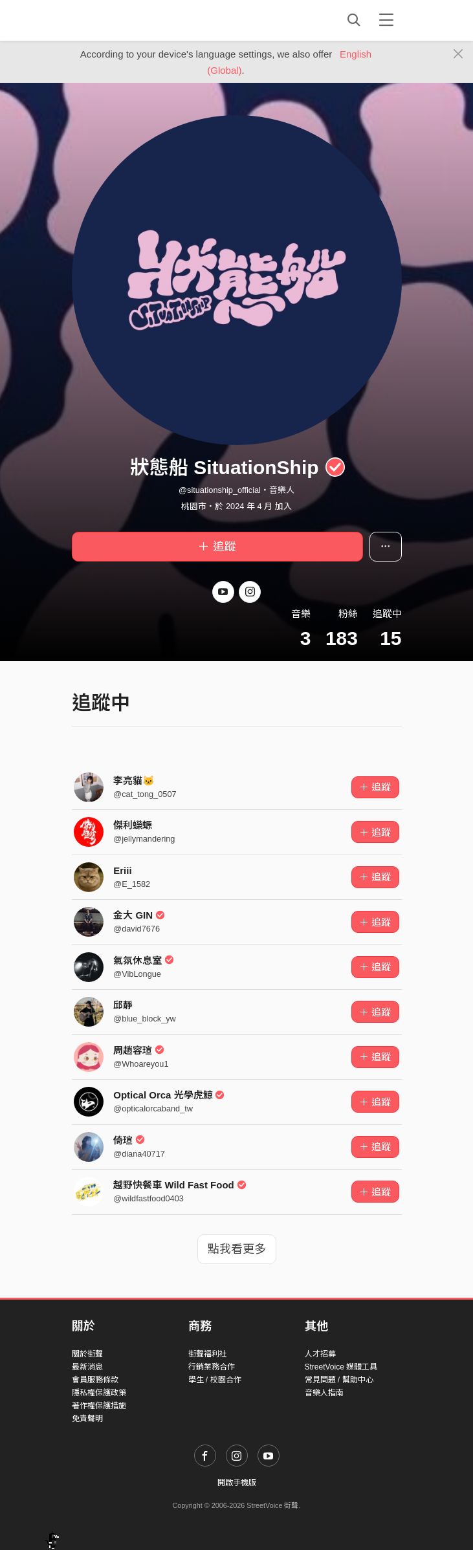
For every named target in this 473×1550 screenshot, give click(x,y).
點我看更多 (237, 1249)
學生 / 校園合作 (214, 1379)
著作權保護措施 (99, 1405)
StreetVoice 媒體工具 (341, 1366)
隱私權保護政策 (99, 1392)
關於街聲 (87, 1354)
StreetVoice (125, 20)
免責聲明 (87, 1418)
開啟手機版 (236, 1482)
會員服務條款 (95, 1379)
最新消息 (87, 1366)
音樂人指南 (324, 1392)
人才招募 (320, 1354)
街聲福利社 (207, 1354)
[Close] (458, 54)
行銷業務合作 (211, 1366)
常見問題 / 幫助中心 (339, 1379)
